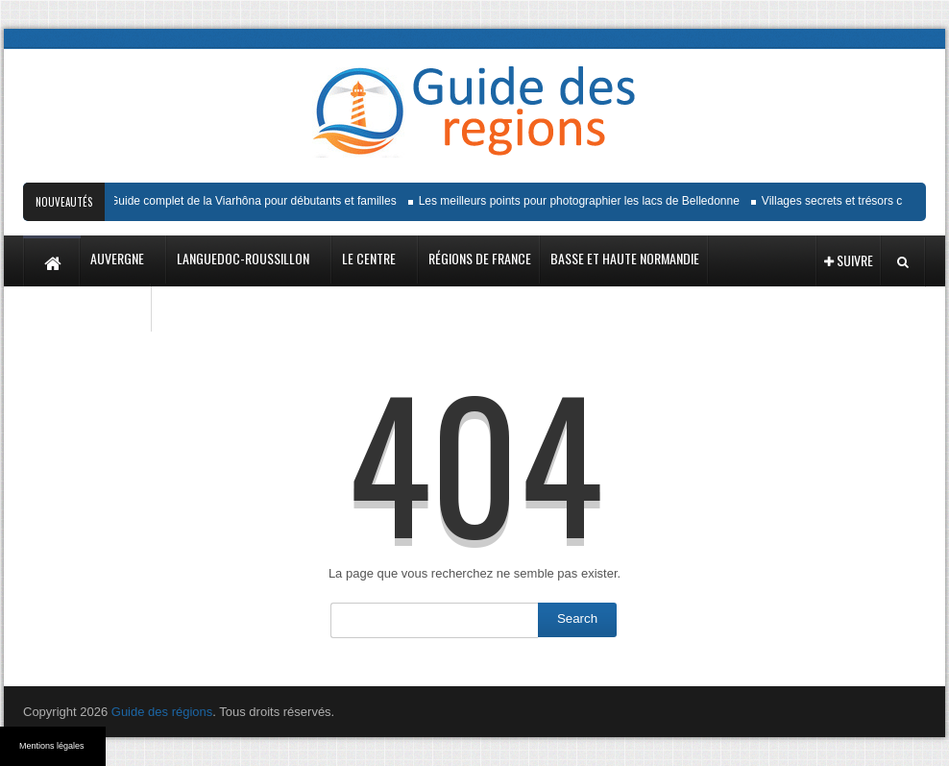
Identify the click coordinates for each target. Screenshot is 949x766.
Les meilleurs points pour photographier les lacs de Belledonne (582, 201)
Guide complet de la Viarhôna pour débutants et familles (256, 201)
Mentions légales (52, 746)
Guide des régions (162, 711)
